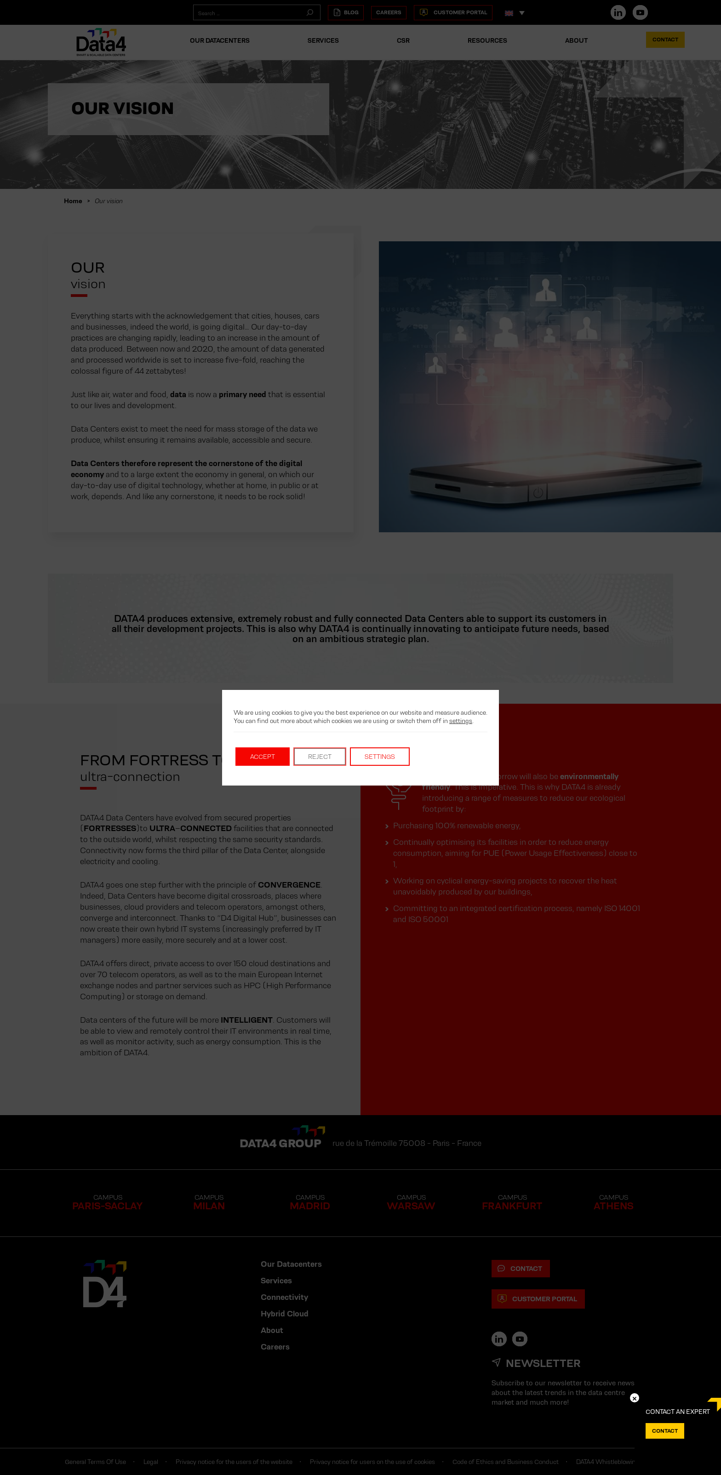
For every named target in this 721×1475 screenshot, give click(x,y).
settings (460, 720)
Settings (380, 756)
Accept (262, 756)
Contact (665, 1431)
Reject (320, 756)
